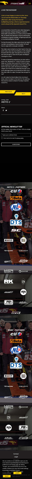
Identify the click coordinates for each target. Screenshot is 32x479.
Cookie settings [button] (6, 473)
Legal (16, 457)
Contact (16, 454)
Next (23, 94)
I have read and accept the (13, 138)
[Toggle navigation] (29, 3)
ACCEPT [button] (17, 473)
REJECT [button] (7, 476)
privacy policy (20, 138)
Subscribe (16, 144)
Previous (8, 92)
